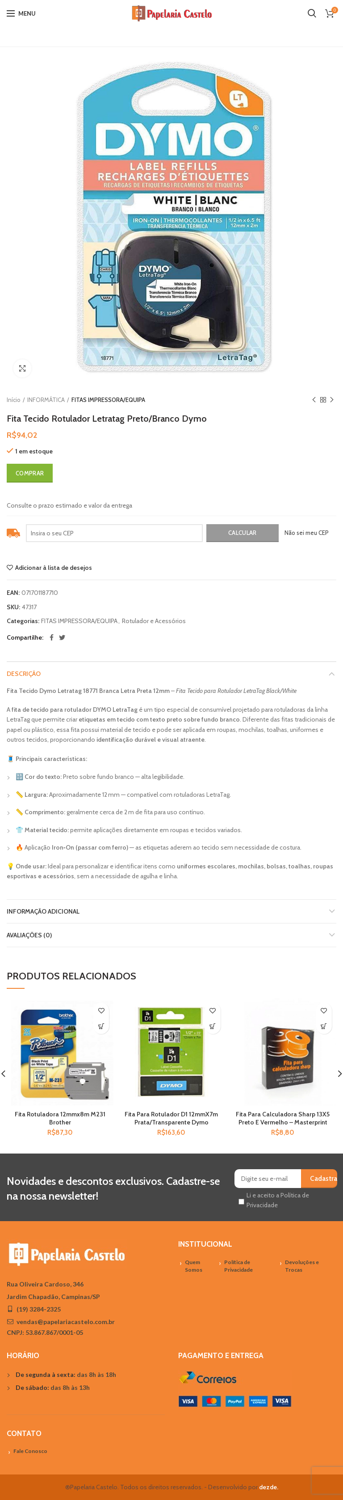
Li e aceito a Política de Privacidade (278, 1200)
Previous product (314, 400)
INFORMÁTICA (46, 399)
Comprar (30, 473)
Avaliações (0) (29, 935)
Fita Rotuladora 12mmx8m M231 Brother (60, 1118)
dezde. (268, 1487)
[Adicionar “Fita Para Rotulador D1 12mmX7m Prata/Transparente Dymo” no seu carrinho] (213, 1026)
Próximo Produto (332, 400)
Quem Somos (193, 1266)
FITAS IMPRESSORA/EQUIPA (108, 399)
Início (14, 399)
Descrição (24, 674)
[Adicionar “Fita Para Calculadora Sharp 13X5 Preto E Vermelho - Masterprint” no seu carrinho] (324, 1026)
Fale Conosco (30, 1451)
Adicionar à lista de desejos (53, 567)
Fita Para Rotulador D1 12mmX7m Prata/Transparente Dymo (171, 1118)
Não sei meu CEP (306, 532)
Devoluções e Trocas (302, 1266)
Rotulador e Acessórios (154, 621)
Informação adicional (43, 911)
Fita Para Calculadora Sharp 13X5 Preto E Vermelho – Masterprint (283, 1118)
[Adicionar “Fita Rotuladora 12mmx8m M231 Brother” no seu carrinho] (101, 1026)
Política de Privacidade (238, 1266)
